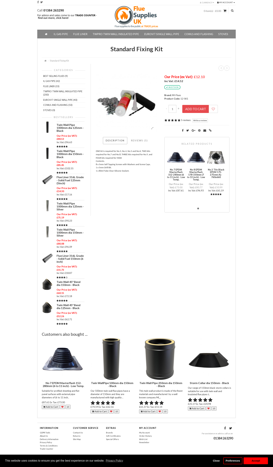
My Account (144, 432)
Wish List (143, 439)
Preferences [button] (233, 460)
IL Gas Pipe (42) (51, 81)
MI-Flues (176, 95)
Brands (109, 432)
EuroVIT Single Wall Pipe (161, 34)
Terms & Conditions (49, 446)
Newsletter (144, 442)
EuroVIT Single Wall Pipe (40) (60, 99)
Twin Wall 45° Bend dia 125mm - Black (68, 306)
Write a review (200, 120)
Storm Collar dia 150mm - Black (209, 383)
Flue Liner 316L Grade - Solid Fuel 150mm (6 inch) (70, 258)
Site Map (77, 439)
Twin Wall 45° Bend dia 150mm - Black (68, 283)
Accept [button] (256, 460)
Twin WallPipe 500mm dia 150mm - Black (112, 384)
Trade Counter (46, 449)
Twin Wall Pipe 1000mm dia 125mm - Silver (70, 206)
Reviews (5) (139, 140)
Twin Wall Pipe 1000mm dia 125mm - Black (70, 127)
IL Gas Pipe (61, 34)
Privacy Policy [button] (114, 460)
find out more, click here (53, 18)
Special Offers (112, 439)
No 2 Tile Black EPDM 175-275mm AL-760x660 (216, 173)
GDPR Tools (45, 432)
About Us (44, 436)
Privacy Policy (46, 442)
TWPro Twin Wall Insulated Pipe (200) (62, 93)
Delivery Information (49, 439)
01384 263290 (53, 10)
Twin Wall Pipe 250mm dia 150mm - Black (160, 384)
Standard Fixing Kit (59, 60)
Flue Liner (80, 34)
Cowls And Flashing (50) (57, 105)
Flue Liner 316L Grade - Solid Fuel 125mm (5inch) (70, 180)
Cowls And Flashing (198, 34)
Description (115, 140)
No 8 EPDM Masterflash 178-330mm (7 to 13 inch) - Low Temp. (196, 174)
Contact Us (78, 432)
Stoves (223, 34)
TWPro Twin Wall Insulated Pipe (116, 34)
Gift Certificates (113, 436)
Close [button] (216, 460)
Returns (76, 436)
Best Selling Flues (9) (55, 76)
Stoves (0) (49, 110)
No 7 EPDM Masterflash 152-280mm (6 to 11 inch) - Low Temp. (176, 174)
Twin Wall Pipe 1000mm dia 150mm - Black (70, 153)
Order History (145, 436)
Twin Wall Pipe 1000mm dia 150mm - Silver (70, 232)
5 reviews (186, 120)
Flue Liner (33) (51, 86)
